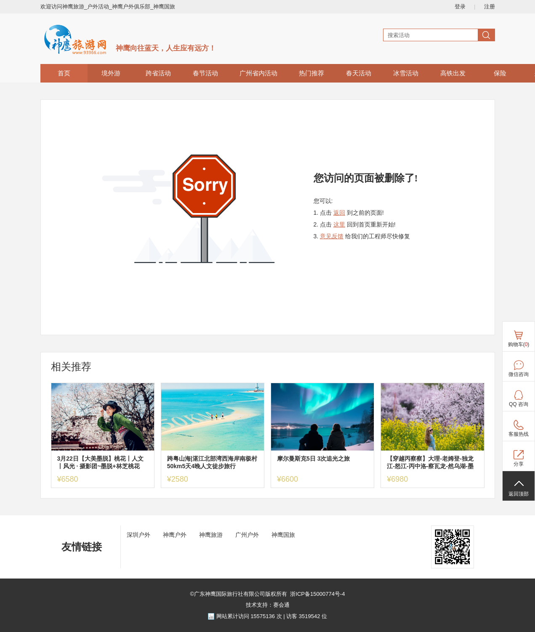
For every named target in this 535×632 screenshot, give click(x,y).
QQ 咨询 (518, 404)
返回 (339, 212)
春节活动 (205, 73)
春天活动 (358, 73)
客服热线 (518, 434)
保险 (500, 73)
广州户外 (247, 535)
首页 (64, 73)
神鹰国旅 (283, 535)
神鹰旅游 (211, 535)
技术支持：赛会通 (268, 605)
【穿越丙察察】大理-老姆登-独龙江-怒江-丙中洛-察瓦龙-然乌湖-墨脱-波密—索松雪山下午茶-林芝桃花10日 (430, 462)
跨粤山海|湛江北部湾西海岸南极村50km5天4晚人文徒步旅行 (212, 462)
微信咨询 (518, 374)
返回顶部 (518, 494)
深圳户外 (138, 535)
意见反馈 (331, 236)
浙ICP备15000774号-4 (317, 594)
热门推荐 (311, 73)
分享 (519, 464)
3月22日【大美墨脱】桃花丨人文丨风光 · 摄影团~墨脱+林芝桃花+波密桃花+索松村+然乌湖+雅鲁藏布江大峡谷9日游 (102, 462)
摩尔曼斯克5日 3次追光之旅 (313, 458)
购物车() (519, 344)
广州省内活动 (258, 73)
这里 (339, 224)
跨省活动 (158, 73)
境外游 (110, 73)
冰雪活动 (405, 73)
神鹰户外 (174, 535)
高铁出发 (453, 73)
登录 (460, 6)
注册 (489, 6)
